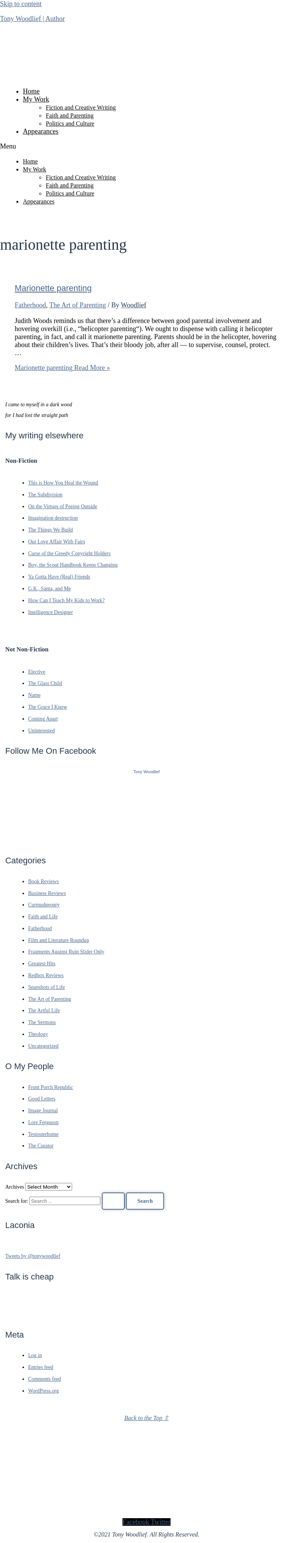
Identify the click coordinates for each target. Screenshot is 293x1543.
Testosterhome (43, 1134)
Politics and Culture (70, 123)
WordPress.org (43, 1391)
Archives (14, 1187)
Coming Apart (43, 719)
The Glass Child (45, 683)
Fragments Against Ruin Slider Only (66, 952)
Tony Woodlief (147, 771)
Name (34, 695)
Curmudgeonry (44, 905)
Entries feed (40, 1367)
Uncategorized (43, 1046)
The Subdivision (45, 495)
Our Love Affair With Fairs (56, 541)
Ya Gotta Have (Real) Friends (59, 577)
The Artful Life (44, 1010)
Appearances (40, 131)
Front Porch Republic (50, 1087)
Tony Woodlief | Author (32, 19)
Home (31, 91)
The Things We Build (50, 530)
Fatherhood (30, 305)
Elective (36, 672)
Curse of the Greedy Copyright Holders (69, 553)
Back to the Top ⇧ (146, 1418)
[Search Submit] (113, 1201)
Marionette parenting (53, 288)
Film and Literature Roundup (58, 940)
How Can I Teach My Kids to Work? (66, 600)
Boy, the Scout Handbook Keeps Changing (73, 565)
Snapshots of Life (46, 987)
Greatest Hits (42, 963)
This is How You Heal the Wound (63, 483)
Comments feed (44, 1379)
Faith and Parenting (69, 115)
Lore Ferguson (43, 1122)
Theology (38, 1034)
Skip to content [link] (21, 4)
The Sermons (42, 1022)
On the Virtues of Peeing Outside (62, 506)
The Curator (40, 1146)
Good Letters (42, 1099)
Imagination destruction (53, 518)
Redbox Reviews (46, 975)
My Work (36, 99)
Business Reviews (47, 893)
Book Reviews (43, 881)
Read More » (62, 368)
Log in (35, 1355)
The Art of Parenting (77, 305)
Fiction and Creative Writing (81, 107)
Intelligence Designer (50, 612)
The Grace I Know (47, 707)
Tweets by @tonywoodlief (33, 1256)
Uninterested (41, 731)
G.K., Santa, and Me (49, 588)
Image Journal (43, 1110)
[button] (146, 146)
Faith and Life (43, 916)
